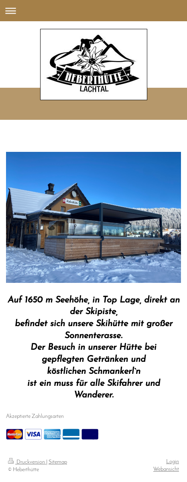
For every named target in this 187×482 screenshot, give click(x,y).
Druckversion (27, 462)
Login (172, 462)
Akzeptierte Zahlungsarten (35, 416)
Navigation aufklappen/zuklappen (93, 10)
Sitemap (58, 462)
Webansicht (166, 469)
